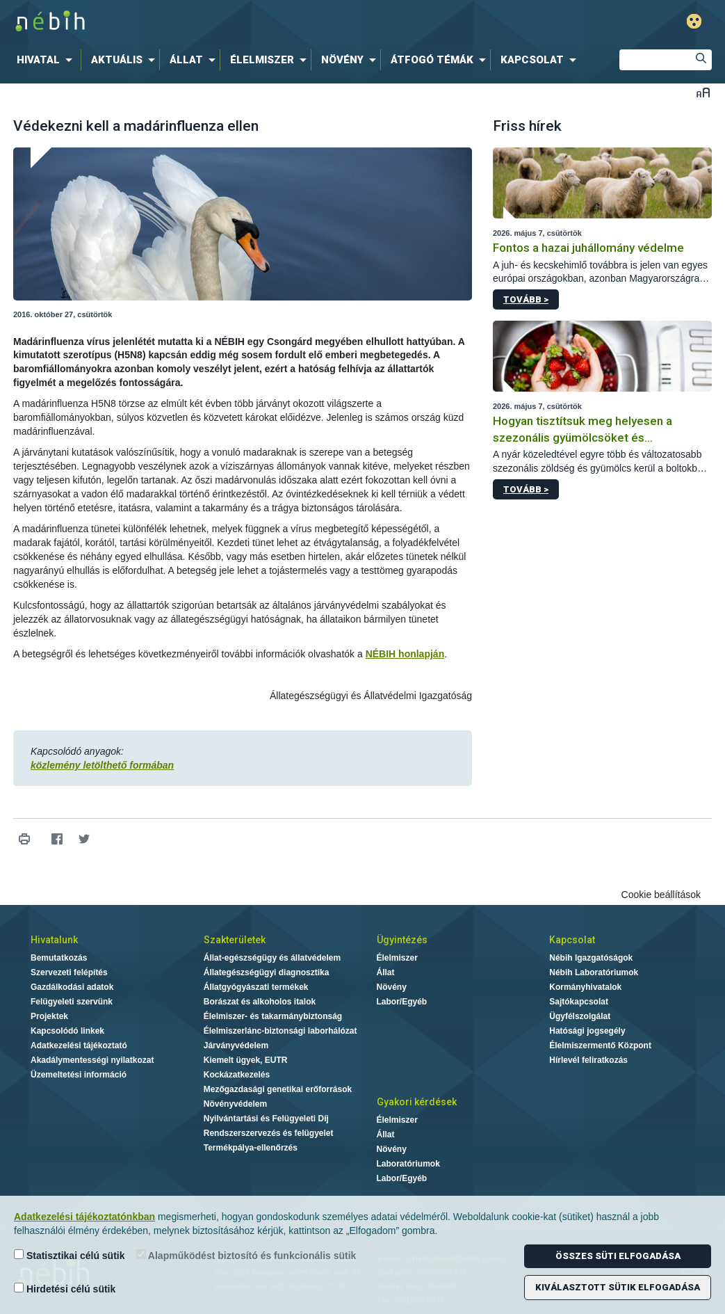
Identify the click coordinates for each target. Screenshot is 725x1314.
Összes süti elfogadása (618, 1256)
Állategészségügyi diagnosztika (266, 972)
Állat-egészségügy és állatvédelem (272, 958)
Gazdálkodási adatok (72, 987)
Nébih (214, 22)
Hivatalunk (54, 939)
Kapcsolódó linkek (67, 1031)
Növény (392, 987)
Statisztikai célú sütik (69, 1255)
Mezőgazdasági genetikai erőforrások (278, 1089)
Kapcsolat (572, 939)
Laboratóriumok (408, 1164)
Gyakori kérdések (417, 1101)
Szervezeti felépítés (69, 972)
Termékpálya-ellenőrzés (251, 1148)
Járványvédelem (236, 1045)
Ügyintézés (402, 939)
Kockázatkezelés (237, 1075)
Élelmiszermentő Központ (600, 1045)
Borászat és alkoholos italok (260, 1002)
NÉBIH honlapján (405, 653)
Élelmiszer (397, 958)
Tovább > (525, 299)
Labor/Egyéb (402, 1002)
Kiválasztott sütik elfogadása (617, 1287)
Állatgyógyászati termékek (256, 987)
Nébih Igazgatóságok (591, 958)
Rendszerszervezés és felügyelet (269, 1133)
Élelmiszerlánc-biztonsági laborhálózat (280, 1031)
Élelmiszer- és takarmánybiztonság (273, 1016)
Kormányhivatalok (585, 987)
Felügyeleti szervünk (72, 1002)
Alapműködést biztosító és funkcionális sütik (246, 1255)
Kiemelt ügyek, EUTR (246, 1060)
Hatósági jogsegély (587, 1031)
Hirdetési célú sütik (64, 1289)
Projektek (49, 1016)
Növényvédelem (235, 1104)
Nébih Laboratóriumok (593, 972)
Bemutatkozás (59, 958)
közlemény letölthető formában (102, 765)
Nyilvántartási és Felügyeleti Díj (266, 1118)
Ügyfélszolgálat (579, 1016)
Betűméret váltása (703, 92)
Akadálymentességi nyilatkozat (92, 1060)
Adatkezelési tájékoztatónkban (84, 1216)
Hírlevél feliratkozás (588, 1060)
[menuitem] (47, 59)
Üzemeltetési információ (79, 1075)
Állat (386, 972)
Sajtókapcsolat (578, 1002)
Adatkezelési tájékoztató (79, 1045)
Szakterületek (235, 939)
